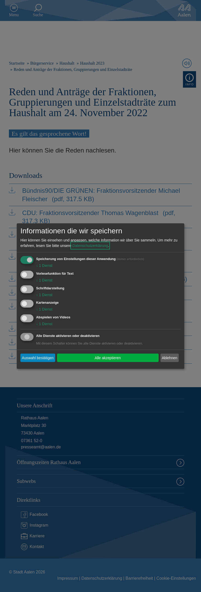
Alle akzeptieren (108, 358)
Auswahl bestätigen (38, 358)
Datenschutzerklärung (90, 246)
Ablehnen (169, 358)
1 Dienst (44, 265)
